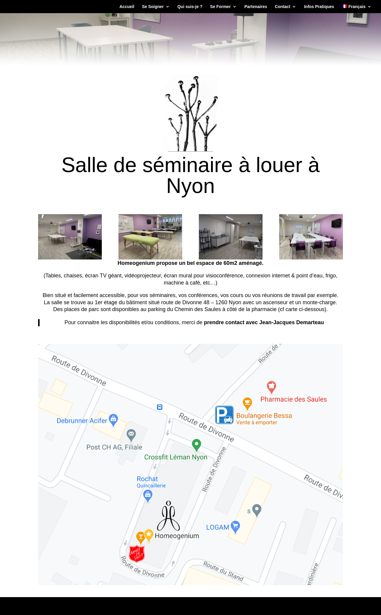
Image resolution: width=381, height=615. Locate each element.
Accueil (126, 6)
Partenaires (255, 6)
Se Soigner (153, 6)
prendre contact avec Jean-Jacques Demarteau (264, 322)
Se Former (220, 6)
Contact (282, 6)
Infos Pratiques (319, 6)
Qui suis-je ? (189, 6)
